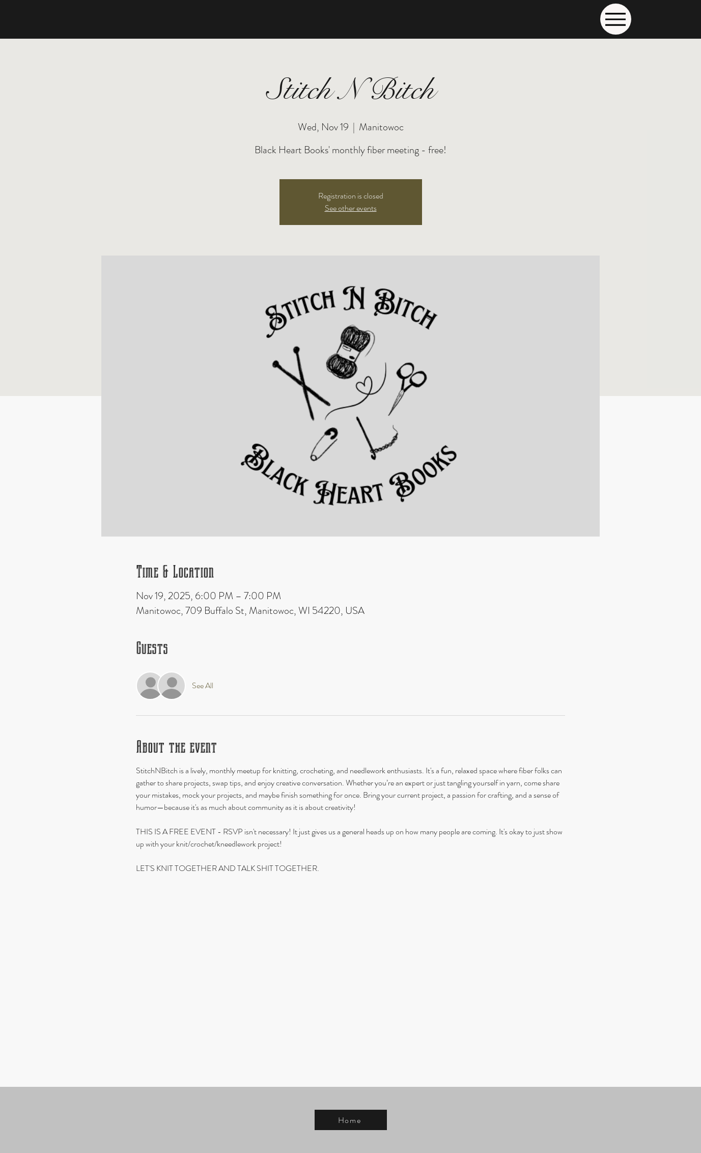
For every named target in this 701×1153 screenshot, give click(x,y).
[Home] (351, 1120)
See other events (351, 208)
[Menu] (615, 19)
